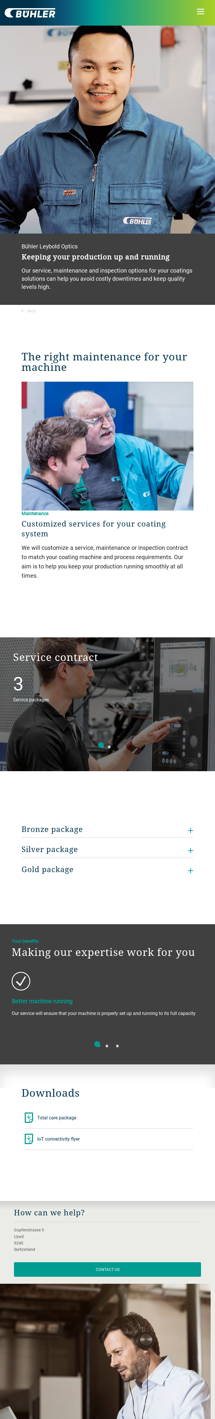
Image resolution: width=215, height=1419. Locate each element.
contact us (108, 1269)
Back (28, 311)
